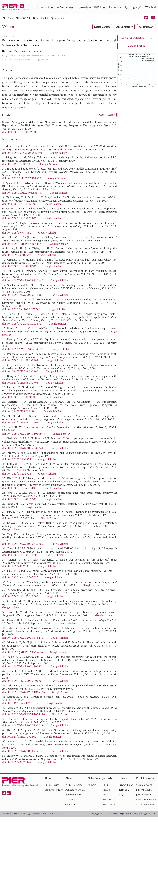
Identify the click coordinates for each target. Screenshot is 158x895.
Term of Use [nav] (125, 790)
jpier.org (36, 813)
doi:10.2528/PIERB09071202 (20, 555)
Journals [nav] (84, 7)
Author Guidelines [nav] (145, 804)
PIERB (33, 18)
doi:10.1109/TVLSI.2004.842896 (22, 153)
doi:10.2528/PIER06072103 (19, 488)
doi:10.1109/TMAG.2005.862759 (22, 544)
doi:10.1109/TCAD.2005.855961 (22, 192)
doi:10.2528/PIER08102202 (19, 218)
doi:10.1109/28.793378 (16, 566)
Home (9, 18)
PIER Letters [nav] (109, 804)
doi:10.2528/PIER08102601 (19, 499)
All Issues (20, 18)
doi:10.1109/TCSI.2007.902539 (21, 178)
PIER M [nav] (106, 799)
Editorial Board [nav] (73, 795)
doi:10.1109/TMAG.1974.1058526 (23, 714)
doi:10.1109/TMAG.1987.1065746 (23, 692)
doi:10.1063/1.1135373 (16, 473)
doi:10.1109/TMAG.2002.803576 (22, 666)
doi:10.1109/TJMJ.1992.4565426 (22, 652)
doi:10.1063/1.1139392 (16, 459)
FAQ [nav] (121, 795)
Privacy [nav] (123, 779)
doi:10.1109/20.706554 (16, 255)
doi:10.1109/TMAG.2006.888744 (22, 448)
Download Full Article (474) (136, 38)
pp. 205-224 (58, 18)
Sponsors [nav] (70, 799)
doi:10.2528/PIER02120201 (19, 397)
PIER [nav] (105, 785)
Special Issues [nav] (52, 785)
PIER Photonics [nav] (104, 7)
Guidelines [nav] (68, 7)
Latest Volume (102, 27)
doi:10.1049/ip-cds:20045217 (20, 577)
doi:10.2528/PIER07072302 (19, 736)
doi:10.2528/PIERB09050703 (20, 382)
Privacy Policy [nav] (126, 785)
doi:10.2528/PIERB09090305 (17, 60)
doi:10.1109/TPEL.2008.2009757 (22, 681)
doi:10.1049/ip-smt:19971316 (20, 703)
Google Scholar (41, 60)
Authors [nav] (92, 785)
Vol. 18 (43, 18)
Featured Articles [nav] (54, 790)
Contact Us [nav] (71, 804)
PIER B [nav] (106, 790)
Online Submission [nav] (146, 799)
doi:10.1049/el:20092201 (17, 164)
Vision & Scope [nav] (144, 785)
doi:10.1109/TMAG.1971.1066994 (23, 433)
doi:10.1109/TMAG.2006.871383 (22, 295)
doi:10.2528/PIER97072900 (19, 411)
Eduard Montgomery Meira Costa (23, 51)
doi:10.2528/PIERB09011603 (20, 596)
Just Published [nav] (143, 795)
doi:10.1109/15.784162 (16, 232)
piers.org (25, 813)
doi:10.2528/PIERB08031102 (20, 360)
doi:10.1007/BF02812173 (18, 518)
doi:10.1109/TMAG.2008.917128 (22, 751)
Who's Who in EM (52, 813)
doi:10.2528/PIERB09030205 (20, 371)
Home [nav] (41, 7)
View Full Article (136, 46)
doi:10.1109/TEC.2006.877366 (21, 309)
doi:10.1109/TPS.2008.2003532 (22, 323)
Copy (102, 115)
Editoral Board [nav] (144, 790)
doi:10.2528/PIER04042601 (19, 204)
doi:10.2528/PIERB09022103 (20, 422)
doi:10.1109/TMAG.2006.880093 (22, 280)
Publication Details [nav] (75, 790)
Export (111, 115)
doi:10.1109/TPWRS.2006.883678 (23, 349)
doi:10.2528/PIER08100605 (19, 266)
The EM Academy (10, 813)
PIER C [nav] (106, 795)
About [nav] (53, 7)
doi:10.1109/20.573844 (16, 762)
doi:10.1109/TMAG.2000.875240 (22, 638)
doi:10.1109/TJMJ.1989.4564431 (22, 244)
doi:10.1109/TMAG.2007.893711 (22, 725)
